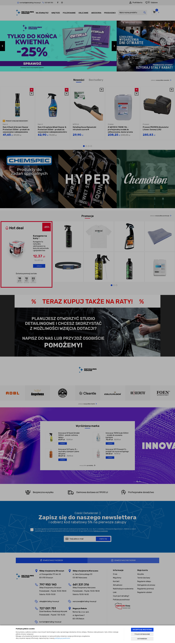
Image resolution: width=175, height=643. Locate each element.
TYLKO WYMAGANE (142, 634)
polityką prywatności (62, 638)
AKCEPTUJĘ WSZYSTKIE (142, 629)
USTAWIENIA (142, 639)
